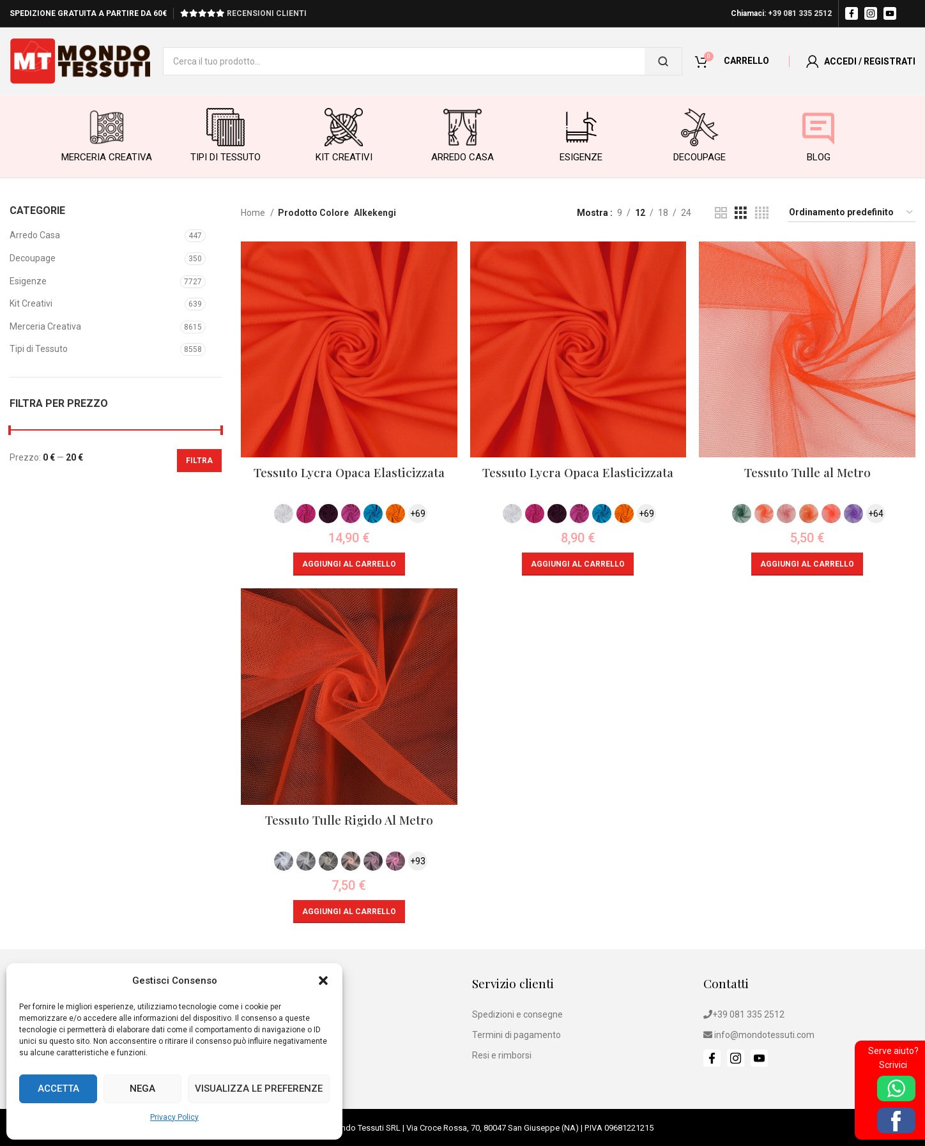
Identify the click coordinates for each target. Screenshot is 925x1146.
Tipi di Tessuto (39, 349)
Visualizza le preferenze (259, 1088)
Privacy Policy (174, 1117)
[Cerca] (663, 61)
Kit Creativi (31, 303)
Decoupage (33, 258)
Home (254, 213)
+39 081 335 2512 (800, 13)
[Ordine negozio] (851, 213)
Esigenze (28, 281)
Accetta (58, 1088)
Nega (142, 1088)
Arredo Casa (35, 235)
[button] (323, 980)
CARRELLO (746, 61)
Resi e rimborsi (501, 1055)
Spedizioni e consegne (517, 1014)
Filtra (199, 460)
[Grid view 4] (761, 213)
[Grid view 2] (721, 213)
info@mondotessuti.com (764, 1035)
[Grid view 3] (741, 213)
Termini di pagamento (516, 1035)
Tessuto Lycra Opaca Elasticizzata (349, 472)
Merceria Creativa (45, 326)
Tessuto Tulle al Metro (807, 472)
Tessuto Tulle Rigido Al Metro (349, 819)
